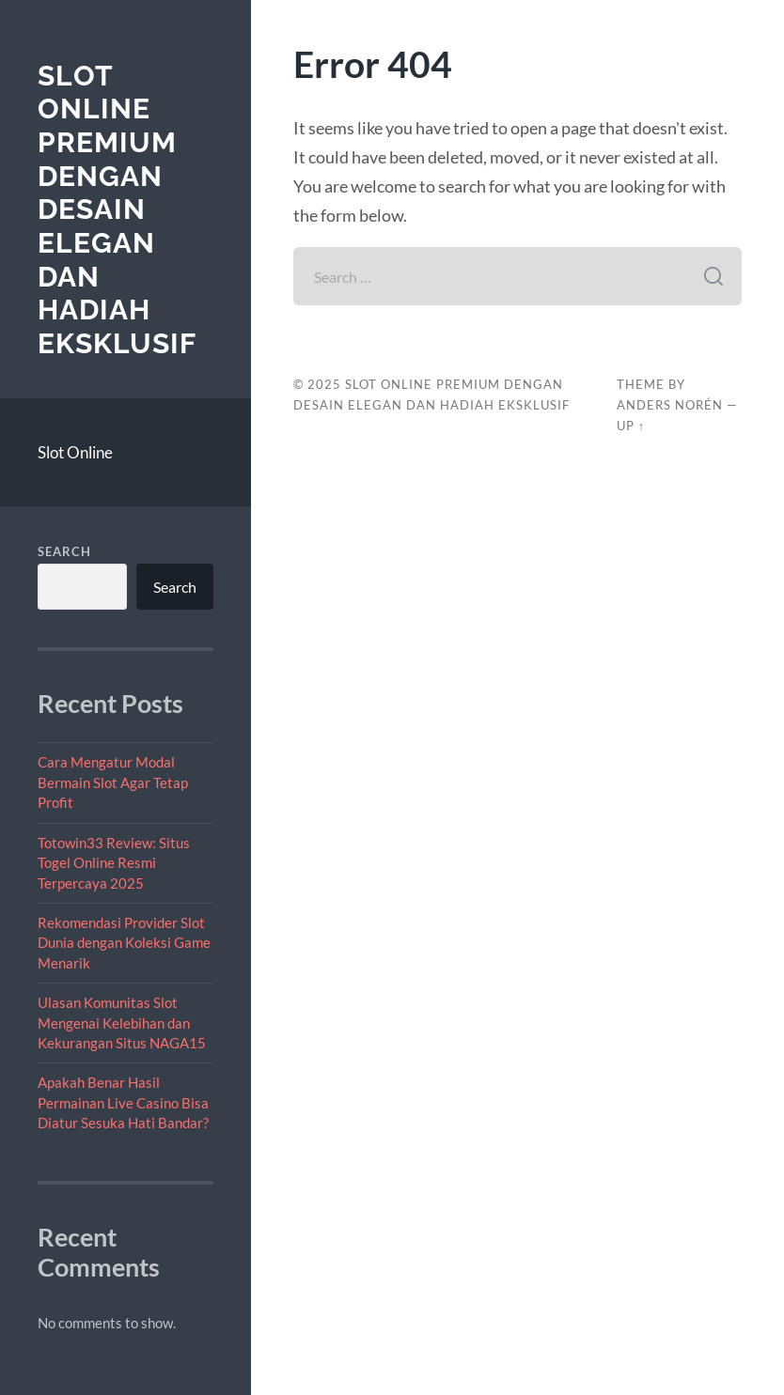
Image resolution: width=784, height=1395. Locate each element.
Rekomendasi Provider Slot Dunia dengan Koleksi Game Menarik (124, 942)
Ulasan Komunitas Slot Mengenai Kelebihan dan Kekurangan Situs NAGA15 (122, 1022)
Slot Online (75, 452)
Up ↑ (631, 425)
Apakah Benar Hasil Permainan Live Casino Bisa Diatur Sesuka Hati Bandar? (123, 1102)
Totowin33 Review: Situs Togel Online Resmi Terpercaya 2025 (114, 862)
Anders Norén (670, 404)
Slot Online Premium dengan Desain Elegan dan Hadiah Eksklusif (117, 210)
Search (64, 551)
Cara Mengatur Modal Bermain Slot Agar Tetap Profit (113, 782)
